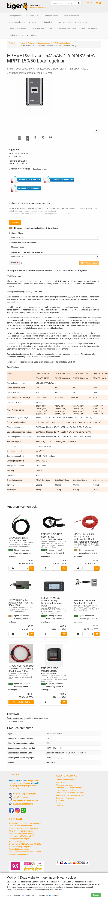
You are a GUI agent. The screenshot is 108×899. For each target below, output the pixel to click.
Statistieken (42, 895)
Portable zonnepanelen (18, 854)
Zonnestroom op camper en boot (22, 846)
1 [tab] (35, 143)
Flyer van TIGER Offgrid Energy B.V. (24, 828)
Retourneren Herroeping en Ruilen (70, 795)
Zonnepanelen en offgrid (19, 839)
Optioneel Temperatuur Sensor (22, 243)
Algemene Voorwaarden (65, 785)
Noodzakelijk (13, 895)
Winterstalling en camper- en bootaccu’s (25, 823)
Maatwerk (60, 801)
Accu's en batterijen (17, 841)
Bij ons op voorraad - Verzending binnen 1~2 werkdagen (36, 228)
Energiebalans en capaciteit (20, 849)
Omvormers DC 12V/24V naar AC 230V (25, 844)
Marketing (54, 895)
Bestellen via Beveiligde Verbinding (70, 793)
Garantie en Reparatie (65, 798)
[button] (89, 2)
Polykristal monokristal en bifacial (22, 833)
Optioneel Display (16, 233)
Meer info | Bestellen (21, 702)
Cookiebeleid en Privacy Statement (70, 788)
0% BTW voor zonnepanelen (20, 826)
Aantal (13, 263)
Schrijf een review (40, 169)
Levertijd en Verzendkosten (67, 790)
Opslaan (95, 895)
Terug (13, 43)
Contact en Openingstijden (66, 780)
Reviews (59, 806)
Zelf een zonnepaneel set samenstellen (25, 852)
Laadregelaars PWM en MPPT (21, 836)
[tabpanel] (19, 138)
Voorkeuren (28, 895)
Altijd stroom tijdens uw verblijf (21, 831)
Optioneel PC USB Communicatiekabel (26, 252)
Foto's (58, 803)
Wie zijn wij (60, 782)
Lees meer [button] (15, 222)
